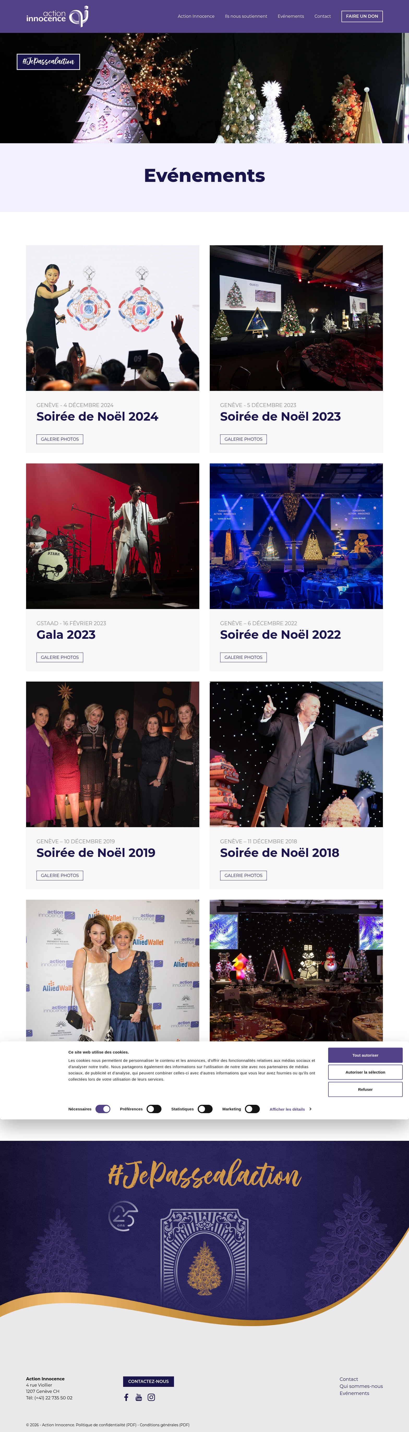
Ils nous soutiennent (246, 16)
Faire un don (362, 16)
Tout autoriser (365, 1367)
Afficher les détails (287, 1421)
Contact (323, 16)
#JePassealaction (48, 62)
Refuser (365, 1402)
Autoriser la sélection (366, 1385)
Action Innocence (196, 16)
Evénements (291, 16)
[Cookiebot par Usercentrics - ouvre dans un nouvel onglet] (34, 1422)
